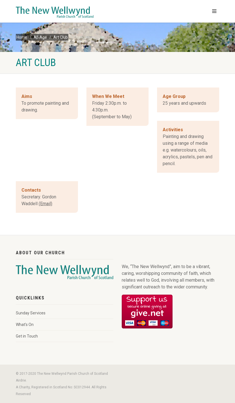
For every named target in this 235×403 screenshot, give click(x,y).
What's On (25, 324)
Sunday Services (30, 313)
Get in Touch (27, 336)
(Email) (45, 203)
